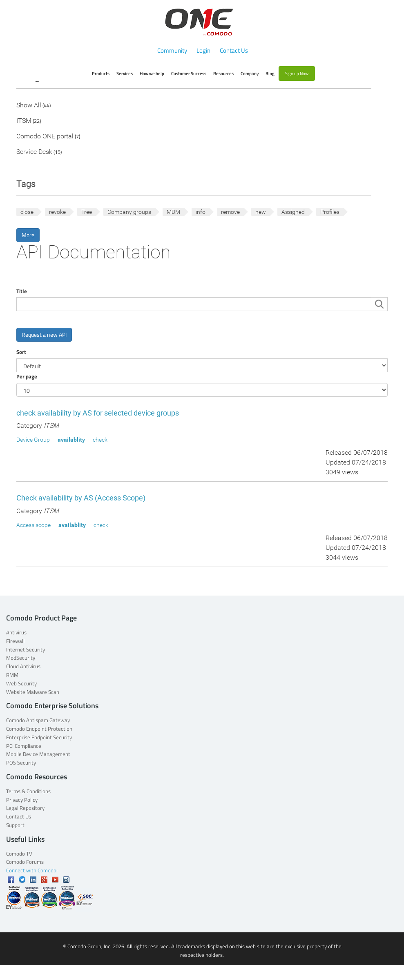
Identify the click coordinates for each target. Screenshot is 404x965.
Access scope (33, 525)
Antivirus (16, 632)
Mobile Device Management (38, 754)
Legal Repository (25, 808)
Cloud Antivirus (23, 666)
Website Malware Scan (32, 692)
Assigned (293, 212)
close (26, 212)
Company (250, 73)
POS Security (21, 762)
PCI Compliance (23, 746)
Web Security (21, 683)
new (260, 212)
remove (230, 212)
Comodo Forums (25, 862)
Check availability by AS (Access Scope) (80, 498)
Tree (86, 212)
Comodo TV (19, 853)
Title (21, 291)
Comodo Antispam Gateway (38, 720)
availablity (71, 439)
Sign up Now (296, 73)
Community (172, 50)
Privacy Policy (22, 800)
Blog (270, 73)
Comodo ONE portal (45, 136)
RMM (12, 675)
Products (100, 73)
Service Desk (34, 152)
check (100, 439)
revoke (57, 212)
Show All (28, 105)
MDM (173, 212)
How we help (152, 73)
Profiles (329, 212)
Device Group (33, 439)
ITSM (23, 121)
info (200, 212)
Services (124, 73)
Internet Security (25, 649)
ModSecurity (20, 658)
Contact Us (234, 50)
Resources (223, 73)
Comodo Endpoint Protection (39, 729)
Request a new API (44, 334)
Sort (21, 352)
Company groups (129, 212)
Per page (26, 376)
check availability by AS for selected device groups (97, 413)
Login (203, 50)
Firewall (15, 641)
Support (15, 825)
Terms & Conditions (28, 791)
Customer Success (188, 73)
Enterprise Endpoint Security (39, 737)
